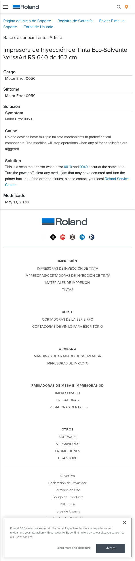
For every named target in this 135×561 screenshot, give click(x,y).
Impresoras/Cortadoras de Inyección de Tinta (67, 275)
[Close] (124, 522)
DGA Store (67, 458)
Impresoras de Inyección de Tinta (67, 268)
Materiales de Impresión (67, 282)
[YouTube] (62, 237)
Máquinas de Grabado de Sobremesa (67, 356)
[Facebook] (43, 237)
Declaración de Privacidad (67, 483)
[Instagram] (72, 237)
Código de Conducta (67, 497)
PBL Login (67, 504)
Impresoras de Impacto (67, 363)
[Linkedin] (82, 237)
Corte (67, 312)
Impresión (67, 261)
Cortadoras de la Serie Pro (67, 319)
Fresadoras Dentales (67, 407)
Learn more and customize (74, 548)
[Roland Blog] (92, 237)
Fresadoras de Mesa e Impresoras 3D (67, 386)
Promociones (67, 451)
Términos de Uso (67, 490)
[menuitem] (126, 7)
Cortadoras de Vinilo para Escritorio (67, 326)
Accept (110, 548)
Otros (68, 429)
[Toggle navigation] (5, 7)
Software (68, 437)
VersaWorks (67, 444)
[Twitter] (53, 237)
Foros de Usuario (67, 511)
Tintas (67, 290)
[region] (68, 537)
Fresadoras (67, 400)
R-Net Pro (67, 476)
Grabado (67, 349)
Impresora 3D (67, 393)
